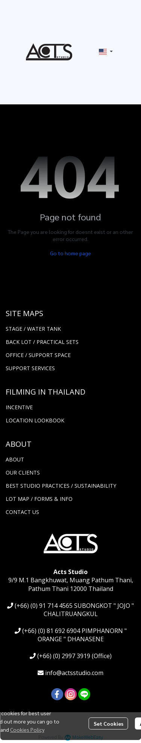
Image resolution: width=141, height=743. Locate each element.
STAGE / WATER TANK (33, 328)
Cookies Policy (27, 729)
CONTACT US (22, 511)
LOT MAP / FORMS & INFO (39, 498)
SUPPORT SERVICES (30, 368)
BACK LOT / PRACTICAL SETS (42, 341)
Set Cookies (108, 723)
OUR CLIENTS (23, 472)
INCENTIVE (19, 407)
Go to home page (70, 253)
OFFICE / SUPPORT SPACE (38, 355)
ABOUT (15, 459)
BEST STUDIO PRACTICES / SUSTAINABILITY (61, 485)
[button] (106, 51)
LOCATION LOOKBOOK (35, 420)
